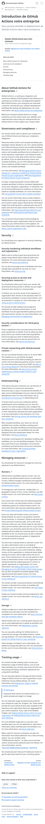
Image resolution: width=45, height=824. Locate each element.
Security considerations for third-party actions (20, 324)
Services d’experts (12, 816)
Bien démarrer (9, 10)
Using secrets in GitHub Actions (13, 303)
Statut (36, 814)
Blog (21, 816)
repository (19, 747)
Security (8, 235)
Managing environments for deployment (17, 316)
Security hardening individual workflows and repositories (21, 249)
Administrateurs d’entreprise (14, 7)
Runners (7, 471)
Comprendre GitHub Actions (9, 764)
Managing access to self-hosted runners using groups (22, 569)
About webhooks (28, 729)
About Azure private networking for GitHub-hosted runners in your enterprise (19, 371)
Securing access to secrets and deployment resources (16, 279)
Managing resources (15, 457)
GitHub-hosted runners (10, 485)
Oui (6, 784)
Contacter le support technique (13, 800)
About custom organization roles (14, 228)
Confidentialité (27, 814)
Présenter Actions (22, 10)
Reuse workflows (20, 435)
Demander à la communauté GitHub (15, 797)
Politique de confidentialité (9, 788)
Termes (18, 814)
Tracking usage (12, 657)
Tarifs (3, 816)
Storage (7, 605)
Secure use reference (20, 262)
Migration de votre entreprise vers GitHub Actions (29, 764)
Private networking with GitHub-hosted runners (21, 349)
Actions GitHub (31, 7)
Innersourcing (19, 271)
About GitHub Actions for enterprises (16, 89)
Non (14, 784)
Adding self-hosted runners (24, 567)
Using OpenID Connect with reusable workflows (23, 194)
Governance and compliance (19, 128)
